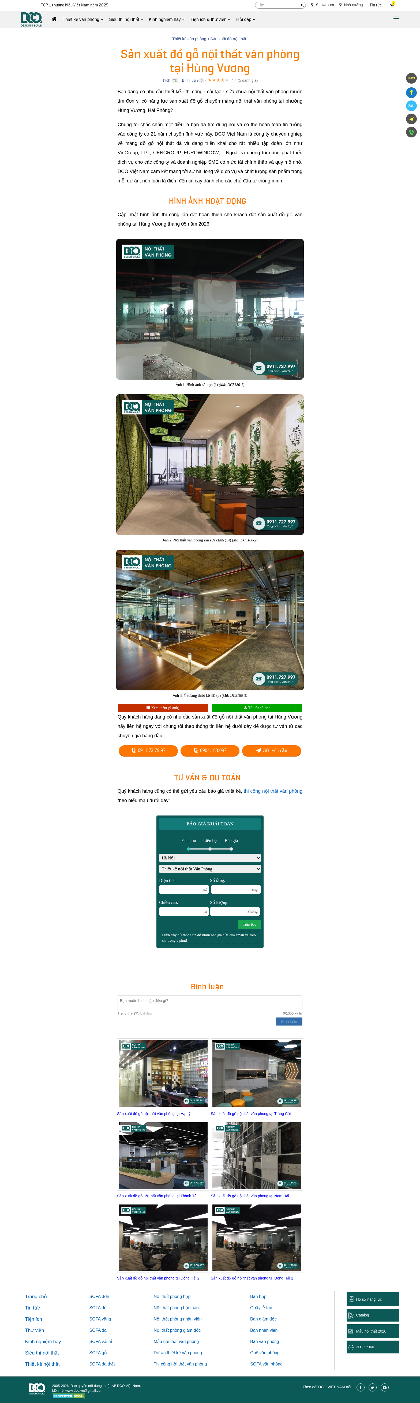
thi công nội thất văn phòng (273, 791)
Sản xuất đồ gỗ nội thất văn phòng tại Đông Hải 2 (158, 1278)
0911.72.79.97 (148, 750)
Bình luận (190, 80)
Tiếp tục (249, 924)
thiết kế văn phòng (184, 1352)
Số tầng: (235, 886)
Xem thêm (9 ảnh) (163, 708)
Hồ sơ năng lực (369, 1299)
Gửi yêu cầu (271, 750)
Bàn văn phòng (264, 1341)
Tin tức (376, 5)
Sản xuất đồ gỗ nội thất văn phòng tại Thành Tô (157, 1196)
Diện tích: (184, 886)
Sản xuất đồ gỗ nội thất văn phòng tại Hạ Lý (153, 1114)
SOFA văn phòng (266, 1364)
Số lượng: (235, 908)
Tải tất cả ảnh (257, 708)
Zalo (411, 106)
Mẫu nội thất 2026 (371, 1331)
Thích (165, 80)
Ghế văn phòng (265, 1352)
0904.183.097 (210, 750)
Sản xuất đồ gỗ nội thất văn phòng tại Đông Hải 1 (252, 1278)
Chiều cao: (184, 908)
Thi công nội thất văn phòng (180, 1364)
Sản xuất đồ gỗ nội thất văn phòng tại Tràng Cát (251, 1114)
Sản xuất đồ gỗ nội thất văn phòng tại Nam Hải (250, 1196)
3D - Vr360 (365, 1347)
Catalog (362, 1315)
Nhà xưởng (351, 5)
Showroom (322, 5)
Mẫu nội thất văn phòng (176, 1341)
